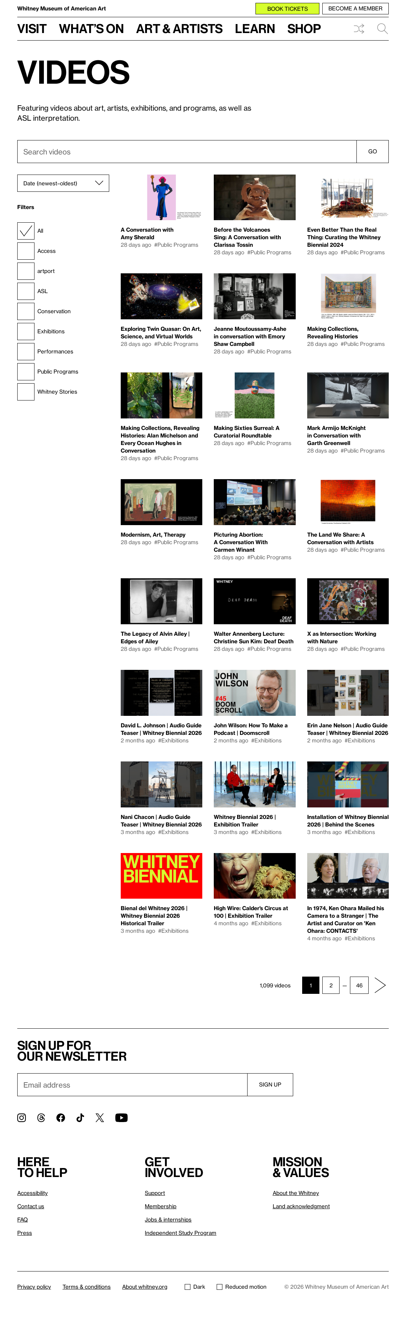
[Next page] (380, 985)
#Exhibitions (173, 740)
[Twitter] (100, 1118)
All (30, 231)
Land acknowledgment (301, 1206)
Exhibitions (41, 331)
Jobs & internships (168, 1219)
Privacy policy (34, 1286)
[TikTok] (80, 1118)
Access (36, 251)
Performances (45, 351)
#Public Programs (176, 244)
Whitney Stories (47, 391)
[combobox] (203, 151)
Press (24, 1232)
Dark (195, 1286)
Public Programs (47, 371)
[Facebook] (61, 1118)
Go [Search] (372, 151)
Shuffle (359, 28)
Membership (160, 1206)
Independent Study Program (180, 1232)
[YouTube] (121, 1118)
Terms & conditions (87, 1286)
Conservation (44, 311)
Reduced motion (242, 1286)
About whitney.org (144, 1286)
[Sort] (63, 183)
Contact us (30, 1206)
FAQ (22, 1219)
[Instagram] (21, 1118)
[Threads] (41, 1118)
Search (382, 28)
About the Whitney (296, 1193)
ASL (32, 291)
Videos (73, 71)
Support (155, 1193)
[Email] (132, 1084)
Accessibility (32, 1193)
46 (359, 985)
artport (36, 271)
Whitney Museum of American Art (61, 8)
